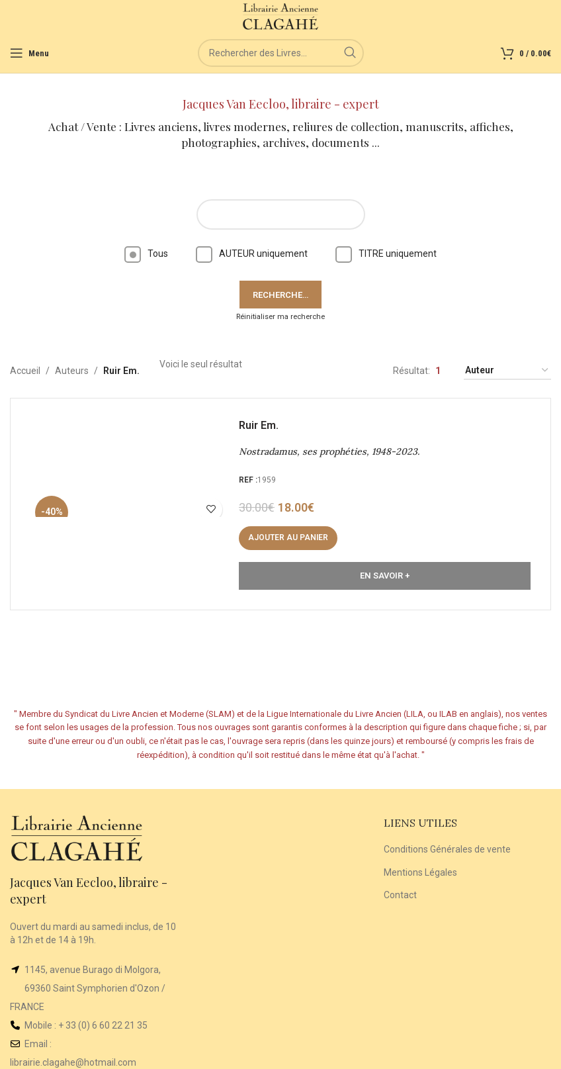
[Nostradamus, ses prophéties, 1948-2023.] (129, 504)
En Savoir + (385, 576)
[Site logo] (281, 16)
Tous (146, 253)
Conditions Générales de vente (447, 849)
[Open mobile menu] (29, 53)
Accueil (25, 370)
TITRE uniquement (386, 253)
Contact (400, 895)
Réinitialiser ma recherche (280, 316)
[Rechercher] (281, 53)
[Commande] (507, 371)
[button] (288, 538)
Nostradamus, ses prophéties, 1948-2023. (329, 451)
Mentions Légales (420, 872)
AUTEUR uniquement (252, 253)
